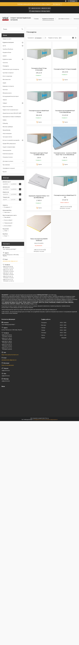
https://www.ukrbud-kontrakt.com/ (10, 354)
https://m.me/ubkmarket (8, 365)
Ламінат (5, 99)
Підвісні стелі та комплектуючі (10, 109)
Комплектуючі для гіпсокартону (11, 69)
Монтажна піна (7, 79)
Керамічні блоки (7, 52)
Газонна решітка (7, 150)
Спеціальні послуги (8, 157)
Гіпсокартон (6, 66)
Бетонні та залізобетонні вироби (11, 140)
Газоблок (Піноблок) (8, 49)
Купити (40, 79)
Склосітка (5, 62)
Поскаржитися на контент (39, 419)
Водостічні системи (8, 106)
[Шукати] (22, 29)
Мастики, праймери (8, 126)
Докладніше (56, 4)
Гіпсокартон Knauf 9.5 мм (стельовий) (39, 69)
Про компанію (6, 164)
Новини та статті (7, 39)
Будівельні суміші (7, 59)
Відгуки (5, 171)
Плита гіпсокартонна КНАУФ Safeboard (38, 239)
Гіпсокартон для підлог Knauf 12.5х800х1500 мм (39, 153)
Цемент (5, 56)
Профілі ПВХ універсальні (9, 143)
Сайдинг (5, 103)
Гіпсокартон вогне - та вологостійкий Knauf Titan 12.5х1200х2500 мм (65, 153)
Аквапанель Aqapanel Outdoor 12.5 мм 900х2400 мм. (39, 196)
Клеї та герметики (7, 76)
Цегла (4, 45)
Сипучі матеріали (7, 133)
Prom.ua (47, 418)
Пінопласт (5, 89)
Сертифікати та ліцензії (9, 168)
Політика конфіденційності (52, 419)
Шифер (4, 120)
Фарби (4, 83)
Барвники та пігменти (8, 86)
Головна (36, 18)
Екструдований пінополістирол (11, 96)
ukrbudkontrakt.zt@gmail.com (10, 261)
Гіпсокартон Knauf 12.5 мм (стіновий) (65, 69)
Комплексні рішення (8, 153)
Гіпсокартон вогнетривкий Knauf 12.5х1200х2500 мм (65, 111)
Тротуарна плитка (7, 136)
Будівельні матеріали (48, 18)
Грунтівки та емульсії (8, 72)
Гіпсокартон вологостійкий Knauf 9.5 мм (65, 196)
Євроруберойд (6, 130)
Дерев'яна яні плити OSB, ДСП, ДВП (12, 113)
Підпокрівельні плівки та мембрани (12, 116)
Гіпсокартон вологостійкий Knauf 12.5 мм (39, 111)
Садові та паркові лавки (9, 147)
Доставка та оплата (64, 18)
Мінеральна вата (7, 93)
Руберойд (5, 123)
